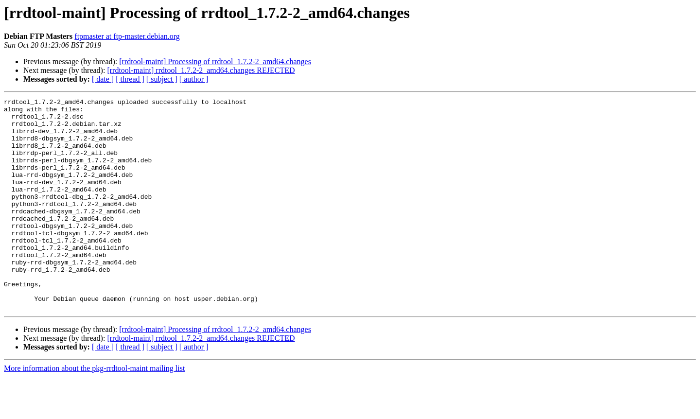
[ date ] (103, 79)
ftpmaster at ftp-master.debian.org (127, 36)
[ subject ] (161, 79)
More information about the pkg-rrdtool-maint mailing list (94, 410)
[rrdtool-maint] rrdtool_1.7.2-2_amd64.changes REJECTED (201, 70)
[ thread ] (130, 79)
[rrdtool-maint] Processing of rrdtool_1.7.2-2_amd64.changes (215, 61)
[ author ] (194, 79)
